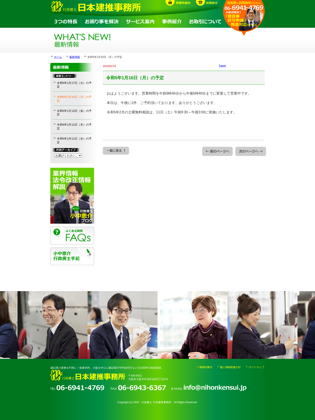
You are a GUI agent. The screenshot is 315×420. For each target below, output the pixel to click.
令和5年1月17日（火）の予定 (74, 84)
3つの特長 (65, 21)
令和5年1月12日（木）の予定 (74, 126)
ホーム (58, 57)
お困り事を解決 (101, 21)
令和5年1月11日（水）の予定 (74, 140)
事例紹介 (172, 21)
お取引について (204, 21)
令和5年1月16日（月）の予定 (74, 98)
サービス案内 (140, 21)
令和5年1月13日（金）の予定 (74, 112)
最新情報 (74, 57)
